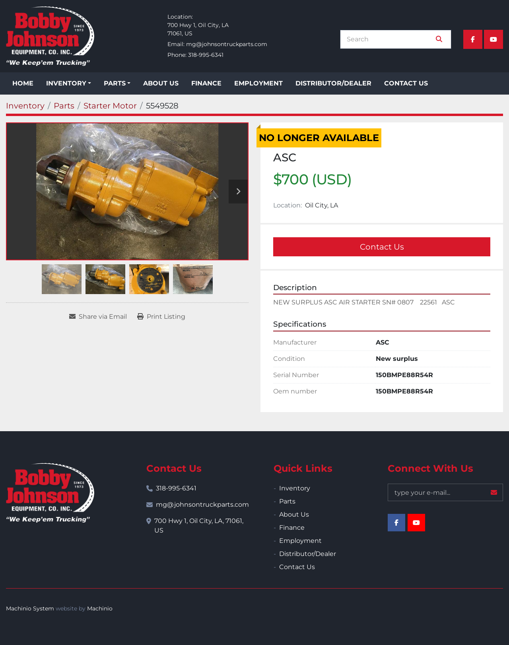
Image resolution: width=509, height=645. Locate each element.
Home (22, 83)
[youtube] (493, 39)
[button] (68, 83)
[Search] (390, 39)
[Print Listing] (161, 316)
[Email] (445, 492)
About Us (161, 83)
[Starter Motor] (110, 105)
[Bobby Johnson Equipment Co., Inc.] (50, 493)
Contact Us (406, 83)
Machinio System (30, 608)
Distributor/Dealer (333, 83)
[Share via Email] (98, 316)
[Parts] (64, 105)
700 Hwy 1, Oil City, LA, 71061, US (198, 525)
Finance (206, 83)
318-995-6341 (205, 54)
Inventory (66, 83)
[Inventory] (25, 105)
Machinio (100, 608)
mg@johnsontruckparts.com (226, 44)
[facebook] (472, 39)
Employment (258, 83)
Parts (115, 83)
